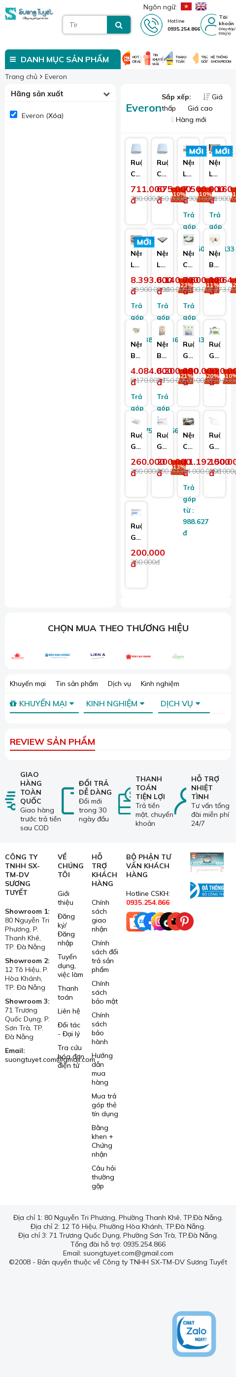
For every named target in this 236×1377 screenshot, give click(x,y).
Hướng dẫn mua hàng (102, 1069)
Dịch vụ (119, 683)
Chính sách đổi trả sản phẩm (105, 956)
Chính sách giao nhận (100, 915)
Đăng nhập (227, 29)
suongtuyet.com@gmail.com (50, 1059)
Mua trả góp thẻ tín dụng (105, 1105)
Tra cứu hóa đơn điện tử (71, 1056)
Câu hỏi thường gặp (104, 1177)
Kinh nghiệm (160, 683)
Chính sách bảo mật (105, 992)
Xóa (55, 115)
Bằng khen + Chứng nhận (102, 1141)
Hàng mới (188, 119)
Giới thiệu (65, 898)
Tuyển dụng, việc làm (70, 965)
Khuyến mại (28, 683)
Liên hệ (69, 1011)
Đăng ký (225, 33)
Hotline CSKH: (148, 898)
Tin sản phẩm (77, 683)
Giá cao (200, 108)
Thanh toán (68, 993)
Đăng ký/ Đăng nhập (66, 929)
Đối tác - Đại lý (69, 1029)
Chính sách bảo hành (100, 1028)
